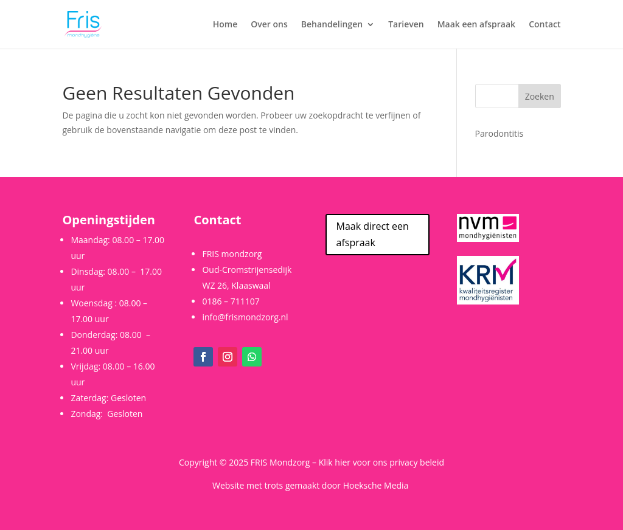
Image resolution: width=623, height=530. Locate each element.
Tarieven (405, 25)
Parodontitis (499, 133)
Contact (544, 25)
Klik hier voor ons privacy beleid (381, 462)
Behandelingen (332, 25)
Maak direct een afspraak (372, 234)
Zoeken (539, 96)
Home (225, 25)
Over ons (269, 25)
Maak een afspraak (476, 25)
